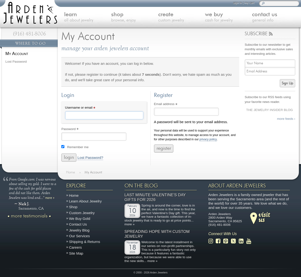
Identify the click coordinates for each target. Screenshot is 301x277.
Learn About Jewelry (85, 201)
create (181, 17)
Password (76, 129)
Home (74, 195)
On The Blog (141, 185)
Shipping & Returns (84, 242)
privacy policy (208, 139)
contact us (275, 17)
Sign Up (287, 83)
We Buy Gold (79, 219)
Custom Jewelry (82, 213)
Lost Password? (90, 158)
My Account (16, 53)
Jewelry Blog (79, 230)
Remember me (77, 147)
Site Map (76, 253)
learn (87, 17)
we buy (228, 17)
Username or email (86, 108)
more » (49, 197)
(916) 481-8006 (29, 34)
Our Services (79, 236)
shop (134, 17)
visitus (264, 217)
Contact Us (78, 224)
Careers (75, 248)
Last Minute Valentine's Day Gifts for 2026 (155, 197)
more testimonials (29, 216)
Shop (73, 207)
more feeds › (286, 119)
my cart (249, 3)
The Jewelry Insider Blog (269, 110)
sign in (237, 3)
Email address (172, 104)
